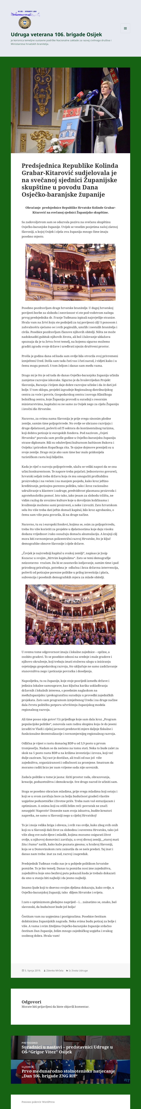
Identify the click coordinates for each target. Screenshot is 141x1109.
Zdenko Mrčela (54, 970)
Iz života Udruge (78, 970)
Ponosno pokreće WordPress (38, 1102)
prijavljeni (45, 1007)
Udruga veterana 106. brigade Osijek (56, 34)
